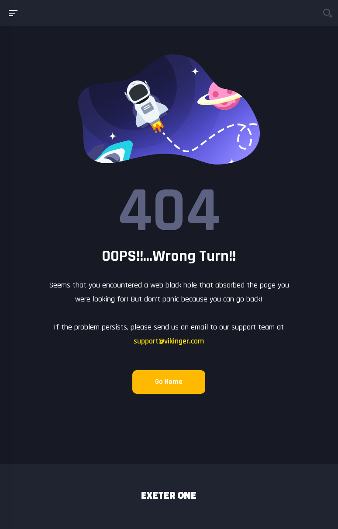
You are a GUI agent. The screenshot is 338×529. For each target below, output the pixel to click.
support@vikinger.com (169, 341)
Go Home (169, 381)
